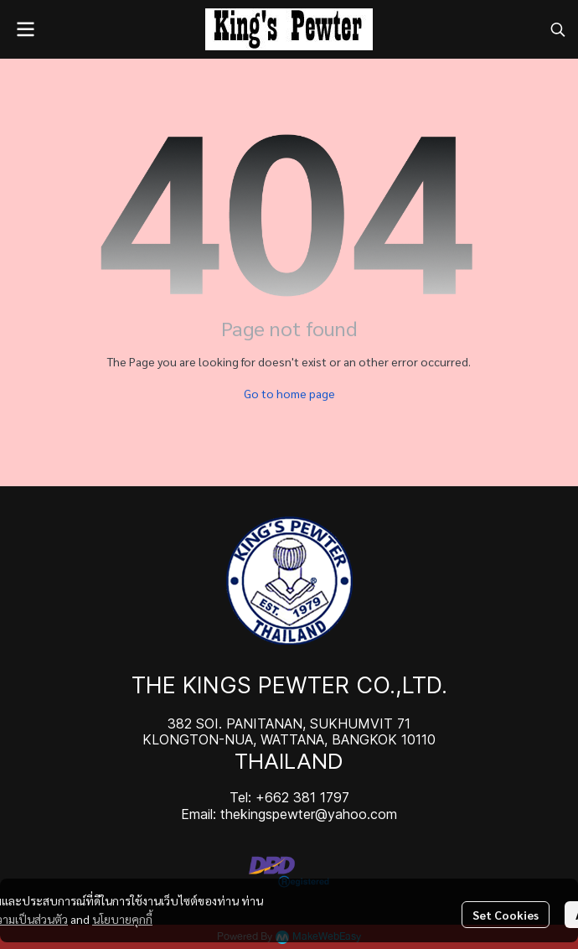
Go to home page (289, 393)
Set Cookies (505, 914)
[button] (558, 29)
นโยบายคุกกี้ (122, 918)
